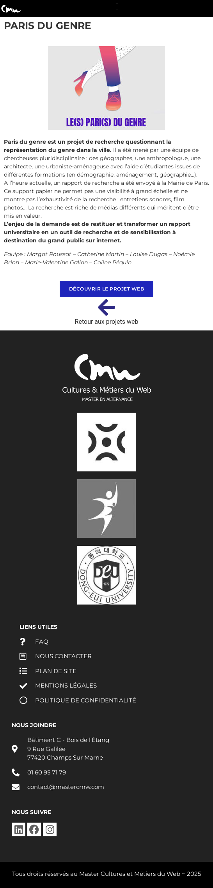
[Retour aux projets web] (106, 307)
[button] (117, 6)
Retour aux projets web (106, 321)
